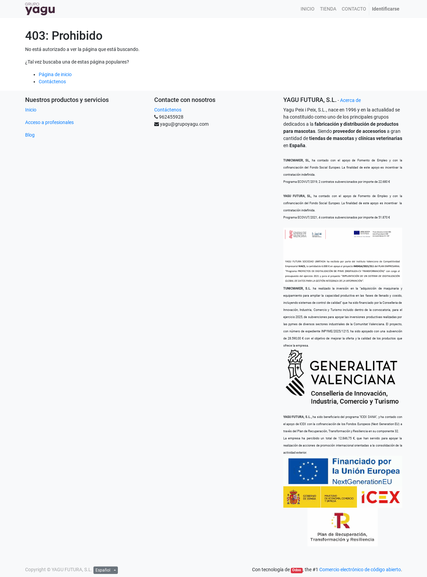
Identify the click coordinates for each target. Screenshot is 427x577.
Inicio (30, 109)
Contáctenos (52, 81)
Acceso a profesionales (49, 122)
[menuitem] (307, 9)
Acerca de (350, 100)
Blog (30, 135)
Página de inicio (55, 74)
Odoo (296, 570)
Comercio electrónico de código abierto (360, 569)
